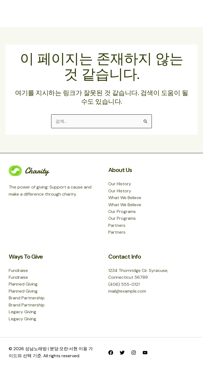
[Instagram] (133, 352)
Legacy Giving (22, 312)
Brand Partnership (27, 298)
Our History (119, 183)
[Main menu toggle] (188, 14)
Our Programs (122, 211)
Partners (116, 225)
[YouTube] (145, 352)
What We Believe (124, 197)
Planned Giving (23, 284)
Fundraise (18, 270)
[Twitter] (122, 352)
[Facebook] (110, 352)
